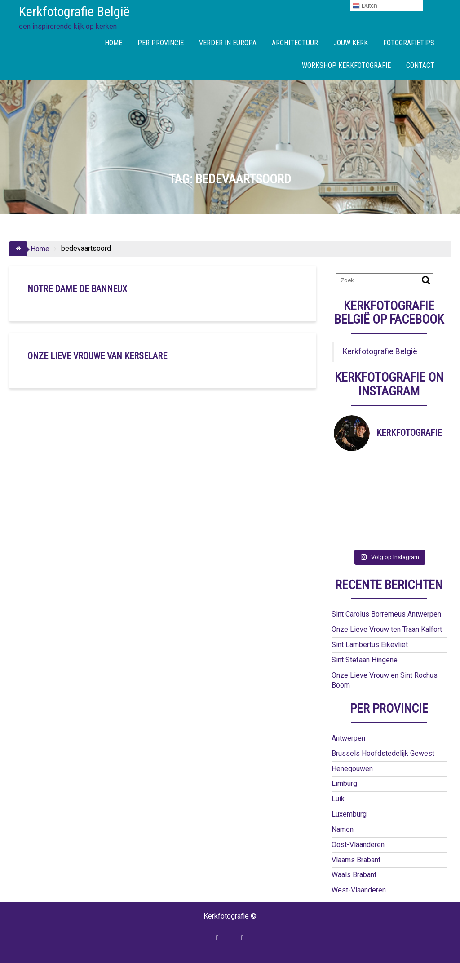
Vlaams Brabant (356, 860)
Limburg (344, 783)
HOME (113, 43)
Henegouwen (352, 768)
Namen (343, 829)
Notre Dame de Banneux (77, 289)
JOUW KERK (350, 43)
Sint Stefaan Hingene (365, 660)
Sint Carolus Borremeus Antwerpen (386, 614)
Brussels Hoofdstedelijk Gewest (383, 753)
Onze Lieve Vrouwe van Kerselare (97, 356)
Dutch (365, 5)
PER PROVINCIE (160, 43)
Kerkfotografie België (74, 11)
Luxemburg (349, 814)
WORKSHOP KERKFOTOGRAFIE (346, 65)
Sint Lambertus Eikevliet (370, 644)
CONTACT (420, 65)
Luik (338, 798)
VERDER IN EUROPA (228, 43)
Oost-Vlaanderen (358, 844)
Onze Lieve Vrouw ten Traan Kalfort (387, 629)
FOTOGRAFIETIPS (408, 43)
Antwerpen (348, 738)
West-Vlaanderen (359, 890)
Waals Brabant (354, 874)
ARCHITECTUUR (295, 43)
